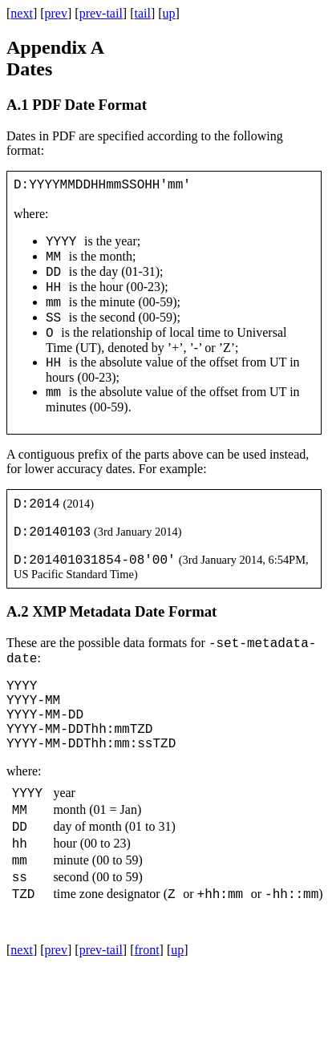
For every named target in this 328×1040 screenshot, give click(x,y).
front (146, 1019)
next (21, 13)
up (169, 13)
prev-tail (101, 13)
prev (56, 13)
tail (142, 13)
